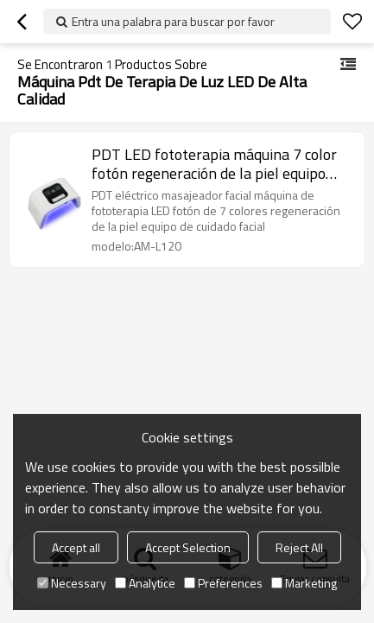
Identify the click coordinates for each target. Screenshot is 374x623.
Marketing (304, 583)
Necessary (71, 583)
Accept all (76, 547)
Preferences (223, 583)
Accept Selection (188, 547)
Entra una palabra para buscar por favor (173, 21)
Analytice (145, 583)
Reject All (299, 547)
